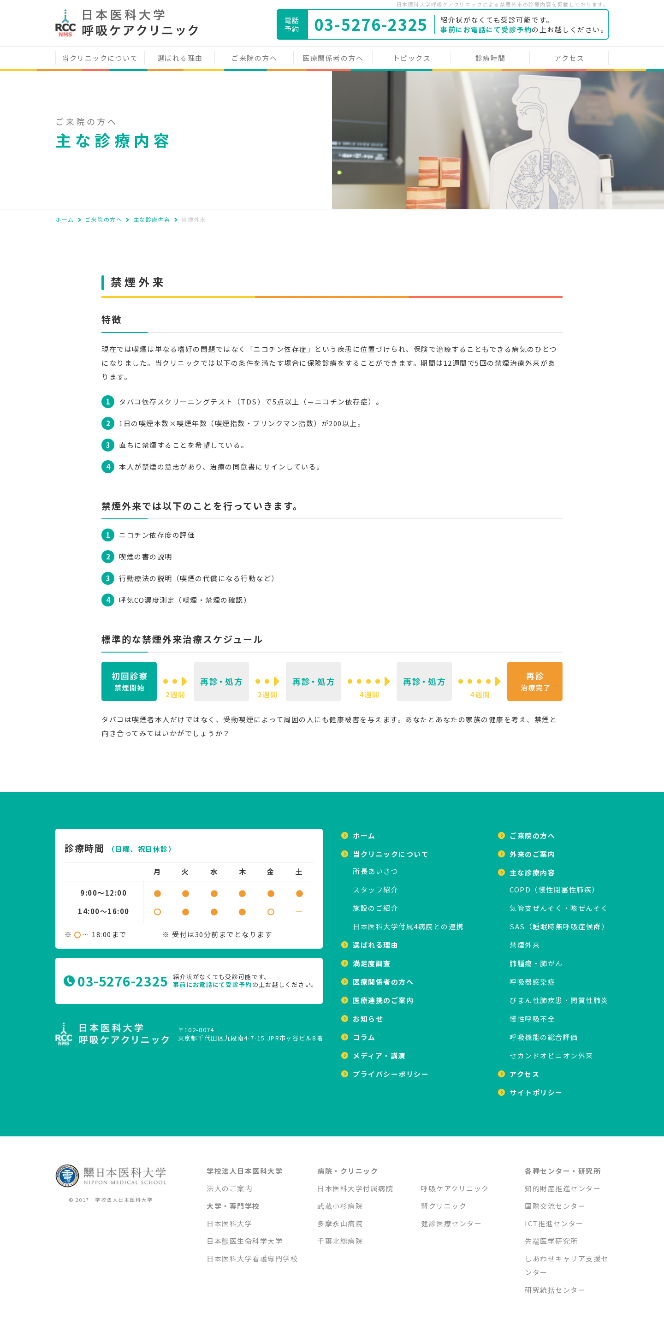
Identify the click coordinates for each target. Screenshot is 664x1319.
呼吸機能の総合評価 (544, 1031)
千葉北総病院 (340, 1235)
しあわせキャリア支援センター (567, 1259)
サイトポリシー (536, 1087)
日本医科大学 (229, 1218)
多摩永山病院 (340, 1218)
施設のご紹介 (375, 902)
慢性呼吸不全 (532, 1013)
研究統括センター (555, 1284)
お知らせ (368, 1013)
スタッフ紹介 (375, 884)
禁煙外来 (525, 939)
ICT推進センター (554, 1218)
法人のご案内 (229, 1183)
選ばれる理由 (180, 58)
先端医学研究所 (551, 1235)
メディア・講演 (379, 1050)
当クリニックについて (100, 58)
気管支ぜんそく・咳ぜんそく (559, 902)
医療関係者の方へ (332, 58)
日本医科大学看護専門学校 (252, 1253)
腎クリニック (444, 1200)
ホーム (64, 219)
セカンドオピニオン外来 (551, 1050)
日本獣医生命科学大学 (245, 1235)
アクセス (569, 58)
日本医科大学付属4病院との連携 (408, 921)
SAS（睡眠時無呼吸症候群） (559, 921)
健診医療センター (451, 1218)
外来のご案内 (532, 848)
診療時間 (490, 58)
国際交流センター (555, 1200)
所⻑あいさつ (375, 865)
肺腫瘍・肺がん (536, 958)
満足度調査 (372, 958)
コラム (364, 1031)
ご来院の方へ (254, 58)
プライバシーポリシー (391, 1068)
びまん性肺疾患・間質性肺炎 (559, 994)
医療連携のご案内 (383, 994)
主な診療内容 (152, 219)
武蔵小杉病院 (340, 1200)
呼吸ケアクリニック (455, 1183)
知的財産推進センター (563, 1183)
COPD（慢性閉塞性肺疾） (554, 884)
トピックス (412, 58)
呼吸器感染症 (532, 976)
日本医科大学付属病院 (355, 1183)
